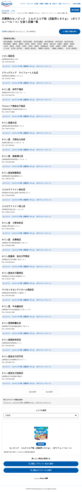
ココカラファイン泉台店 (13, 189)
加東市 (70, 46)
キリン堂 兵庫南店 (11, 239)
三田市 (30, 46)
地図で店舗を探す (70, 31)
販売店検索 (5, 11)
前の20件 (31, 392)
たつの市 (6, 48)
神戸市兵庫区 (27, 41)
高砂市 (12, 46)
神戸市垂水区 (49, 41)
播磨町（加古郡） (44, 48)
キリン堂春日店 (9, 123)
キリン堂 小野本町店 (12, 223)
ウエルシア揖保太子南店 (13, 106)
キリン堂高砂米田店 (11, 340)
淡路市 (58, 46)
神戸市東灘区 (7, 41)
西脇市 (66, 44)
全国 (13, 11)
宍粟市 (64, 46)
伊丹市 (39, 44)
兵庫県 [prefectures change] (41, 415)
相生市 (46, 44)
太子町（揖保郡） (72, 48)
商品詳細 (41, 444)
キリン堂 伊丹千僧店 (12, 89)
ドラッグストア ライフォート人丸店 (20, 72)
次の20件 (51, 392)
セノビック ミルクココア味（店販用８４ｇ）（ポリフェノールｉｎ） (27, 402)
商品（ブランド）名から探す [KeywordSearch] (41, 464)
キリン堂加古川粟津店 (12, 273)
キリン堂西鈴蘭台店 (11, 323)
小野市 (24, 46)
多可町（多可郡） (17, 48)
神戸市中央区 (68, 41)
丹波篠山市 (44, 46)
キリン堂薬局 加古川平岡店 (15, 256)
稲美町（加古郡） (31, 48)
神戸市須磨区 (38, 41)
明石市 (27, 44)
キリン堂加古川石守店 (12, 356)
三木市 (5, 46)
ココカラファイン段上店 (13, 206)
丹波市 (52, 46)
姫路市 (15, 44)
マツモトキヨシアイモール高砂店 (18, 289)
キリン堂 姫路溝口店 (12, 156)
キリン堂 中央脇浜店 (12, 306)
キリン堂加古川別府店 (12, 373)
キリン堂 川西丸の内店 (13, 139)
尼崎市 (21, 44)
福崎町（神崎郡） (58, 48)
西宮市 (33, 44)
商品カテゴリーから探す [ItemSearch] (41, 470)
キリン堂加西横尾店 (11, 173)
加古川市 (53, 44)
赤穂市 (59, 44)
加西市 (36, 46)
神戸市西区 (7, 44)
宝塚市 (72, 44)
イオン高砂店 (8, 56)
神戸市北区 (59, 41)
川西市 (18, 46)
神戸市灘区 (18, 41)
